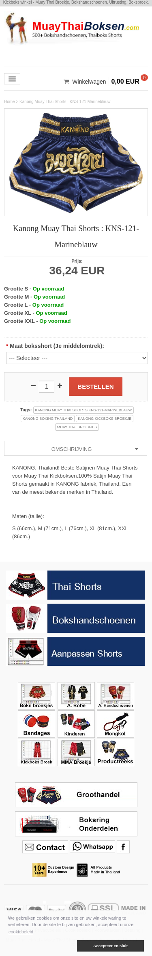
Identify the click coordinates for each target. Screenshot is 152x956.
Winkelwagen (89, 81)
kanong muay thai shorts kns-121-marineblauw (83, 410)
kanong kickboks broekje (104, 419)
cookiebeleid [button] (21, 931)
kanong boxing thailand (48, 419)
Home (9, 101)
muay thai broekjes (77, 427)
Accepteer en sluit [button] (110, 945)
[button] (41, 945)
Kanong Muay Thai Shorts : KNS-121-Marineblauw (64, 101)
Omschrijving (96, 449)
